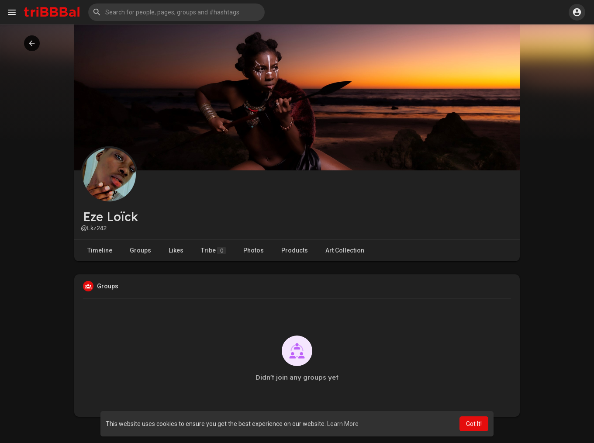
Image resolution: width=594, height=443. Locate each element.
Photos (253, 250)
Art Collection (344, 250)
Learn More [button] (343, 423)
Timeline (99, 250)
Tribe (213, 250)
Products (294, 250)
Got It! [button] (474, 423)
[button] (176, 12)
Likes (176, 250)
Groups (140, 250)
